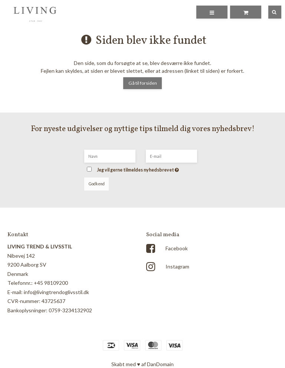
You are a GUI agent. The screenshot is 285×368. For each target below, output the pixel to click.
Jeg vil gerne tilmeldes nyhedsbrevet (149, 168)
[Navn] (109, 155)
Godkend (97, 184)
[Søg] (269, 12)
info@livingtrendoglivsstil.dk (56, 292)
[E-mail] (171, 155)
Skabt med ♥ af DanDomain (142, 364)
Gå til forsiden (142, 83)
